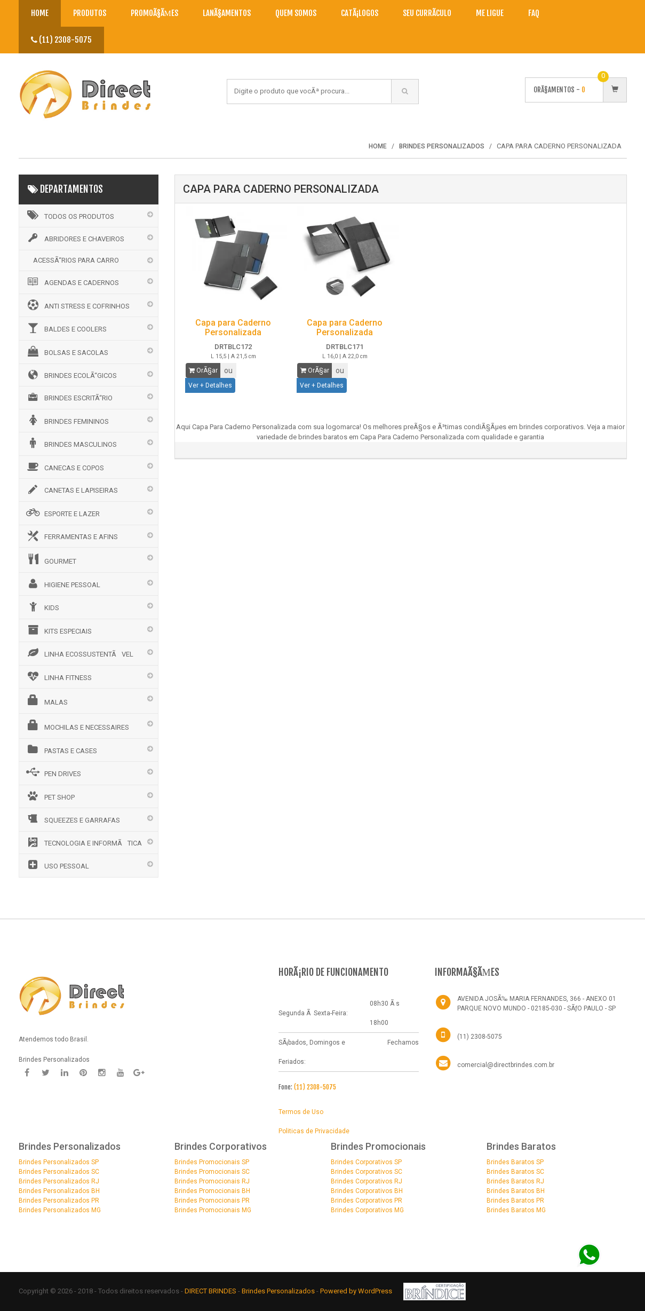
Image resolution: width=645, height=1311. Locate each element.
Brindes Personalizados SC (59, 1171)
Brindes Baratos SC (515, 1171)
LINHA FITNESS (58, 676)
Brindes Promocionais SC (212, 1171)
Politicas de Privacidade (313, 1131)
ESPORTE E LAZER (62, 512)
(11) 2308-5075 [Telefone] (479, 1036)
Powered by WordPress (357, 1291)
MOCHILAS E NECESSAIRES (77, 725)
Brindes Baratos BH (516, 1191)
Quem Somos (295, 13)
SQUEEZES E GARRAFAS (72, 819)
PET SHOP (50, 796)
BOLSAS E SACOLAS (66, 351)
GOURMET (50, 559)
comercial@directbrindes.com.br (505, 1065)
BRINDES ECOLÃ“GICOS (71, 374)
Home (40, 13)
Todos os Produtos (69, 215)
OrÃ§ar (203, 370)
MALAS (46, 700)
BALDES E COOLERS (66, 327)
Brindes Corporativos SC (366, 1171)
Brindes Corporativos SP (366, 1162)
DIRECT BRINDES (210, 1291)
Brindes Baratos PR (515, 1200)
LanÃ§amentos (227, 13)
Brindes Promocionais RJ (212, 1181)
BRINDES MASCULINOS (71, 443)
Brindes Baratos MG (516, 1210)
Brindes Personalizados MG (60, 1210)
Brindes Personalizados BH (59, 1191)
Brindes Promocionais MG (212, 1210)
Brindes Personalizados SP (59, 1162)
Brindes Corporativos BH (367, 1191)
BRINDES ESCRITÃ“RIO (69, 397)
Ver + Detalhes (210, 385)
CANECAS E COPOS (64, 466)
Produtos (89, 13)
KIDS (42, 606)
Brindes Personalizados (279, 1291)
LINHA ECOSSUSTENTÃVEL (79, 652)
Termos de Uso (300, 1112)
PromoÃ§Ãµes (154, 13)
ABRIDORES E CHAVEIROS (74, 238)
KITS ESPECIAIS (58, 630)
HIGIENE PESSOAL (62, 583)
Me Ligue (490, 13)
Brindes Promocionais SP (211, 1162)
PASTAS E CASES (61, 749)
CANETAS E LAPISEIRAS (71, 489)
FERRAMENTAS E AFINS (71, 536)
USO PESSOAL (57, 864)
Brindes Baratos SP (515, 1162)
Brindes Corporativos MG (367, 1210)
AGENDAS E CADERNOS (72, 282)
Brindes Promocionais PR (212, 1200)
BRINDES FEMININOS (67, 420)
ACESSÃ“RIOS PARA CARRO (76, 260)
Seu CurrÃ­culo (427, 13)
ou (228, 370)
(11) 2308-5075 (61, 40)
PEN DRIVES (53, 772)
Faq (533, 13)
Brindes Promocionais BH (212, 1191)
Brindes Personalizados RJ (59, 1181)
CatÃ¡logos (359, 13)
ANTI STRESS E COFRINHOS (77, 304)
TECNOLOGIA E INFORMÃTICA (83, 842)
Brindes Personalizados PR (59, 1200)
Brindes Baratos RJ (515, 1181)
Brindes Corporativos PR (366, 1200)
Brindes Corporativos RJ (366, 1181)
